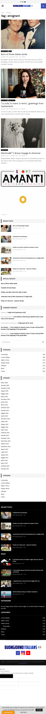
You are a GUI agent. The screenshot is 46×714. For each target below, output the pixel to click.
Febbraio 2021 (5, 466)
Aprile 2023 (4, 416)
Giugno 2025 (4, 391)
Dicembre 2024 (5, 399)
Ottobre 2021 (5, 444)
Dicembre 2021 (5, 438)
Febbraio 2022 (5, 433)
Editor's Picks (4, 100)
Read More (23, 712)
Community (4, 354)
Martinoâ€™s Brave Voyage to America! (21, 153)
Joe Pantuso (4, 327)
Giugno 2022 (4, 424)
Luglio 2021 (4, 452)
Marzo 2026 (4, 383)
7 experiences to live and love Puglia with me (26, 581)
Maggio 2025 (4, 394)
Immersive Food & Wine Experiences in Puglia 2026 (28, 258)
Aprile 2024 (4, 402)
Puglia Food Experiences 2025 (17, 312)
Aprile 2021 (4, 460)
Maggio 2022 (4, 427)
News (10, 51)
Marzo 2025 (4, 396)
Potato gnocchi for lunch (25, 323)
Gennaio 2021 (5, 469)
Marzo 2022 (4, 430)
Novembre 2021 (6, 441)
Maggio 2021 (4, 458)
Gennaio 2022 (5, 435)
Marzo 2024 (4, 405)
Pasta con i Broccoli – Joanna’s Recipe (24, 269)
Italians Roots (4, 51)
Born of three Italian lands (14, 54)
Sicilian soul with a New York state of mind (25, 247)
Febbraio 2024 (5, 407)
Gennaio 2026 (5, 385)
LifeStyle (3, 365)
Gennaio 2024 (5, 410)
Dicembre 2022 (5, 419)
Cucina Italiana (5, 357)
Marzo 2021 (4, 463)
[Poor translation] (9, 676)
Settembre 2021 (6, 446)
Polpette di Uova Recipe (20, 236)
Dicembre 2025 (5, 388)
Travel (3, 371)
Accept (39, 710)
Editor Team (5, 57)
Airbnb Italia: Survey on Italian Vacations (25, 592)
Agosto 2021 (4, 449)
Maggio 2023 (4, 413)
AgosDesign (24, 663)
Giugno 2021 (4, 455)
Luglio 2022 (4, 421)
